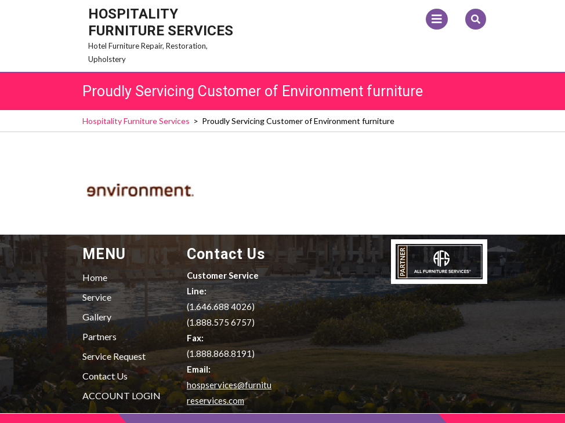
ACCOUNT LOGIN (121, 395)
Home (94, 277)
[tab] (437, 19)
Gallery (96, 316)
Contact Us (105, 375)
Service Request (114, 356)
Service (96, 296)
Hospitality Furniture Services (160, 22)
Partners (99, 336)
